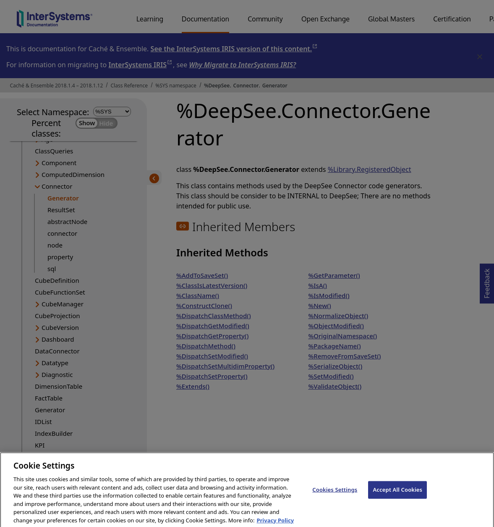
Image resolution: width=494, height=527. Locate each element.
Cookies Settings (334, 495)
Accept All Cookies (397, 495)
